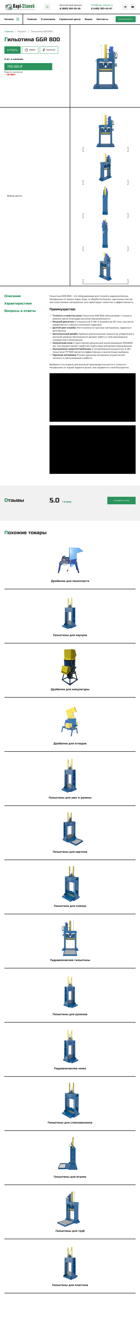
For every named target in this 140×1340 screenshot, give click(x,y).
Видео (89, 19)
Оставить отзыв (122, 501)
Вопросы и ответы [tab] (20, 311)
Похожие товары (25, 532)
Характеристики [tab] (18, 303)
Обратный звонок (125, 19)
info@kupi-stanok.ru (102, 5)
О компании (48, 19)
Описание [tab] (12, 296)
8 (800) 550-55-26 (70, 8)
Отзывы (14, 500)
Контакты (102, 19)
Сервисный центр (70, 19)
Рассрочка (49, 50)
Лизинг (30, 50)
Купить (12, 50)
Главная (32, 19)
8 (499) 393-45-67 (101, 8)
